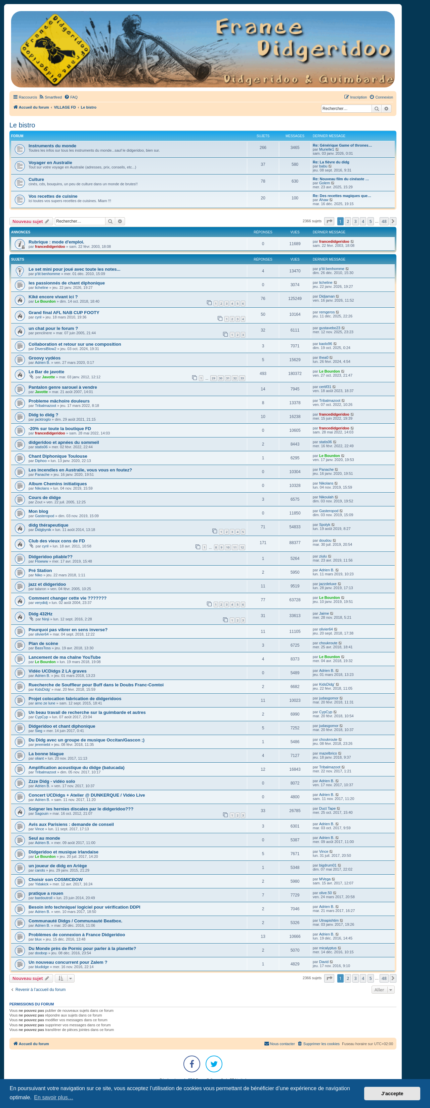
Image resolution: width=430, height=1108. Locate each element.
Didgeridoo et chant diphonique (62, 726)
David (324, 962)
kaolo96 (325, 344)
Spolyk (324, 525)
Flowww (41, 561)
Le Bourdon (45, 301)
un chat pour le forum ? (53, 328)
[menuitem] (50, 97)
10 (227, 547)
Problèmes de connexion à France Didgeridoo (77, 934)
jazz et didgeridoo (47, 584)
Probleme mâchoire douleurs (59, 401)
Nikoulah (326, 497)
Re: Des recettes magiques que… (342, 196)
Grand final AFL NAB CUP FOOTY (64, 312)
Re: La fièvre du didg (331, 162)
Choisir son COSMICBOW (56, 879)
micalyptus (328, 948)
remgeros (327, 312)
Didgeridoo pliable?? (51, 556)
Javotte (48, 377)
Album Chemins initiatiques (58, 483)
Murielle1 (326, 149)
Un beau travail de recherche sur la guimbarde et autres (87, 712)
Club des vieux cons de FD (57, 540)
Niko (38, 575)
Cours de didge (45, 497)
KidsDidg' (42, 689)
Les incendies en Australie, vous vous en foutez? (80, 469)
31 (227, 378)
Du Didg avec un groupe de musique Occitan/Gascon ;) (86, 739)
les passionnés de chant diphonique (67, 282)
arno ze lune (45, 703)
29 (213, 378)
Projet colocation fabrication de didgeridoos (75, 698)
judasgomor (328, 698)
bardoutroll (43, 898)
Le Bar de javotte (46, 371)
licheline (41, 287)
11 (234, 547)
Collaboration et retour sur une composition (75, 344)
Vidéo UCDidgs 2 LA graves (58, 671)
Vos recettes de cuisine (53, 196)
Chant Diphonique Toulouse (58, 456)
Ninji (45, 619)
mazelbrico (328, 753)
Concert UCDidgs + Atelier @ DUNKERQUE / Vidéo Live (87, 795)
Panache (42, 474)
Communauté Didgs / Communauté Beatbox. (75, 920)
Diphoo (41, 461)
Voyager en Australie (50, 162)
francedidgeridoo (50, 246)
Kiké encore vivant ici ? (53, 296)
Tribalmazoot (45, 406)
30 (220, 378)
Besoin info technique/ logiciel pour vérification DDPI (84, 907)
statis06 (41, 447)
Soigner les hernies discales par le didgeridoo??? (81, 808)
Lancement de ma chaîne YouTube (65, 657)
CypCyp (41, 717)
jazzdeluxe (328, 584)
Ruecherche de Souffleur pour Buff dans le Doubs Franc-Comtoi (96, 684)
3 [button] (355, 221)
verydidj (41, 603)
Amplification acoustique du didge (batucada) (77, 767)
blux (38, 939)
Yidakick (42, 884)
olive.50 (325, 893)
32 (234, 378)
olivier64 (42, 634)
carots (40, 870)
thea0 (324, 357)
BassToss (43, 648)
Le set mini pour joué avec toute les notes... (74, 269)
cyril (38, 317)
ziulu (323, 556)
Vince (39, 829)
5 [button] (371, 221)
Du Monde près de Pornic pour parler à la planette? (82, 948)
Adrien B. (42, 362)
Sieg (38, 731)
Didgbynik (43, 530)
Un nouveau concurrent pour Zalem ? (68, 962)
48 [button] (384, 221)
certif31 (325, 387)
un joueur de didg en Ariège (58, 865)
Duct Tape (327, 808)
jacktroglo (43, 419)
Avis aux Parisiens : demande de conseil (71, 824)
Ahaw (324, 200)
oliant (39, 758)
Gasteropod (44, 516)
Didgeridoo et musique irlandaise (63, 851)
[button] (329, 221)
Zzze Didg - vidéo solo (52, 781)
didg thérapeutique (49, 525)
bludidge (42, 967)
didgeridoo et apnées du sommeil (64, 442)
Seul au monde (44, 838)
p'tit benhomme (47, 274)
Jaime (324, 613)
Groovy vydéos (44, 357)
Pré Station (40, 570)
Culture (36, 179)
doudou (325, 540)
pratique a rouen (46, 893)
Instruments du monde (52, 145)
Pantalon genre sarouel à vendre (63, 387)
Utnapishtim (329, 920)
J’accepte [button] (392, 1093)
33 (242, 378)
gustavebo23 (329, 328)
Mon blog (38, 511)
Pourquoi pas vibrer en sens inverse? (68, 629)
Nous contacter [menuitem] (279, 1043)
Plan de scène (43, 643)
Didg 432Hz (40, 613)
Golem (324, 183)
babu (323, 166)
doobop (41, 953)
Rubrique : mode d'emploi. (56, 241)
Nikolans (42, 488)
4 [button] (363, 221)
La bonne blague (46, 753)
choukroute (328, 643)
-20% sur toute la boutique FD (60, 428)
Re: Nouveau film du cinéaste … (341, 179)
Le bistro (22, 125)
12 (242, 547)
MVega (325, 879)
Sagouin (41, 813)
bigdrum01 (328, 865)
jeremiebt (42, 744)
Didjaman (327, 296)
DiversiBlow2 (45, 349)
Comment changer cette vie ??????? (67, 598)
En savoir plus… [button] (53, 1097)
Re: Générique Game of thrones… (342, 145)
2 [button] (348, 221)
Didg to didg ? (43, 414)
